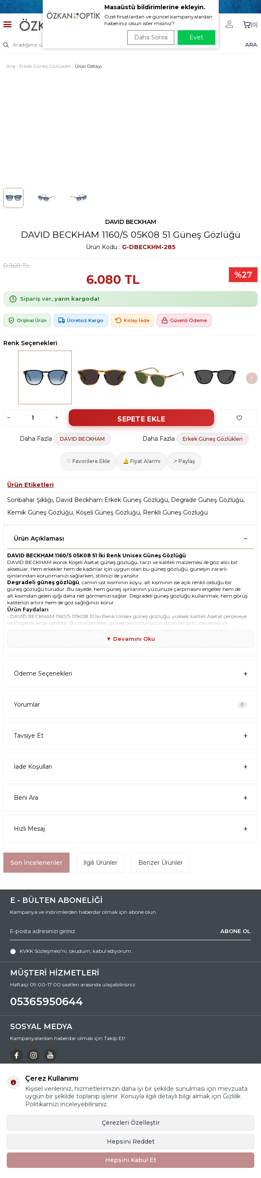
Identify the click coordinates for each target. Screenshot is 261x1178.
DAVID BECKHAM (130, 222)
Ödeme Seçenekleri (130, 674)
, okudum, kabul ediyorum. (71, 951)
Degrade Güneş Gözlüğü (207, 500)
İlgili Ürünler (100, 862)
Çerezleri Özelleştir (131, 1122)
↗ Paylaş (184, 461)
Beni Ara (130, 798)
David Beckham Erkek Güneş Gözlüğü (112, 500)
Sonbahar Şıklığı (30, 500)
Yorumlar (130, 704)
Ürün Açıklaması (130, 538)
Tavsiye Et (130, 736)
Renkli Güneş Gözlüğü (175, 512)
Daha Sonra (151, 37)
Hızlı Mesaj (130, 829)
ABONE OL (235, 931)
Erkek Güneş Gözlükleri (45, 66)
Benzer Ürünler (160, 862)
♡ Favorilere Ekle (88, 461)
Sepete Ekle (141, 419)
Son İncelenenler (36, 862)
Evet (196, 37)
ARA (251, 44)
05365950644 (46, 1001)
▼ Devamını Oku (130, 638)
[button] (252, 378)
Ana (11, 66)
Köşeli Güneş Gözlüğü (108, 512)
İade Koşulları (130, 767)
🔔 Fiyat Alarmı (141, 461)
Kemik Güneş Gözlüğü (40, 512)
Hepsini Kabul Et (130, 1160)
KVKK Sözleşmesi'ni (43, 951)
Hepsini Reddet (131, 1141)
